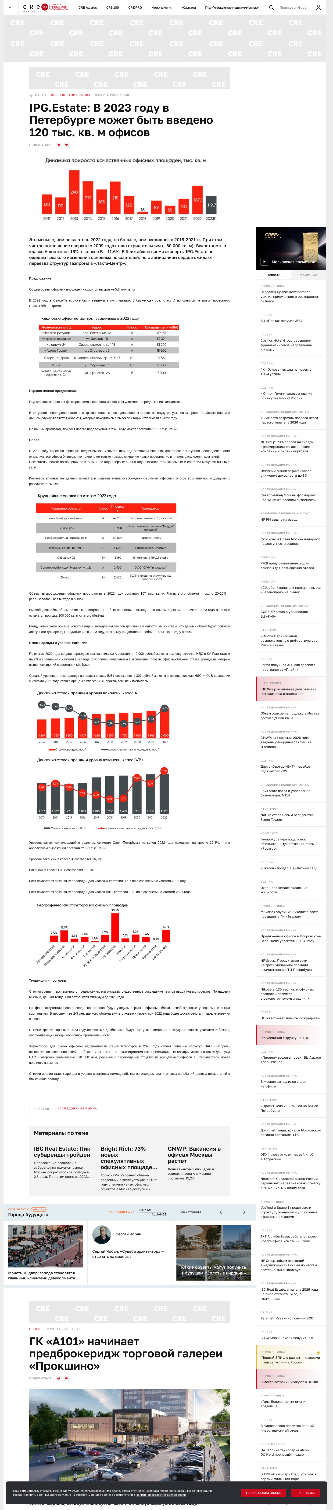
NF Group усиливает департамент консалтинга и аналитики (288, 691)
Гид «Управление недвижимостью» (232, 7)
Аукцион (268, 557)
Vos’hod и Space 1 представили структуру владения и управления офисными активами (289, 1212)
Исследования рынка (279, 436)
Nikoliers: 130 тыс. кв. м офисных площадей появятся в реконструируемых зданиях (287, 993)
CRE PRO (135, 7)
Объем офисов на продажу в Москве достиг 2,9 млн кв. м (290, 715)
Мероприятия (161, 7)
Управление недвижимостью (285, 411)
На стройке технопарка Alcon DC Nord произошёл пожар (285, 1452)
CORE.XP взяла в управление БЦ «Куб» (284, 614)
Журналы (189, 7)
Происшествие (273, 1443)
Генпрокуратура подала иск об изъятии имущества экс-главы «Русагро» (288, 843)
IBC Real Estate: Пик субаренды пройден (62, 1151)
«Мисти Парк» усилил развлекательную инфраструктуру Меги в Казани (289, 640)
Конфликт (269, 833)
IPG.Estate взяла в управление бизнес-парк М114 (285, 792)
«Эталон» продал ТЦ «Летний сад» (289, 868)
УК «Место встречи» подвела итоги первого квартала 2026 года (289, 420)
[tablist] (291, 275)
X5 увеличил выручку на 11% (284, 1038)
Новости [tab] (273, 274)
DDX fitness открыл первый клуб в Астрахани (287, 1156)
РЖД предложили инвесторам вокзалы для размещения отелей (287, 565)
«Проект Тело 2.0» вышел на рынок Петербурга (289, 1108)
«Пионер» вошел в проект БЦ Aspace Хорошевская (291, 1059)
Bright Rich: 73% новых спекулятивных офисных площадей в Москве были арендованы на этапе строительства (128, 1157)
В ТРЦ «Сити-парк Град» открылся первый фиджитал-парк (289, 1476)
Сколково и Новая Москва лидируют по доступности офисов (290, 541)
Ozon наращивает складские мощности (284, 890)
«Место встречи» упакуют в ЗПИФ (289, 1382)
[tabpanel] (291, 895)
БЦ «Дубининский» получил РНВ (287, 1338)
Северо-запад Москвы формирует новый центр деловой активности (288, 497)
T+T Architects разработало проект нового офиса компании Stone (289, 1238)
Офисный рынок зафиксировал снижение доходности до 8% (286, 473)
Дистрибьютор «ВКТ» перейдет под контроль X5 (286, 768)
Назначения (271, 683)
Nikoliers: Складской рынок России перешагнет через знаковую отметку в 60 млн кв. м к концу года (291, 1183)
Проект (267, 314)
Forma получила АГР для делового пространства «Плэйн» (288, 667)
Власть (266, 1011)
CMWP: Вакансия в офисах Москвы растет (194, 1154)
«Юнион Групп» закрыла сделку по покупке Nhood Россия (286, 395)
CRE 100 (112, 7)
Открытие (269, 629)
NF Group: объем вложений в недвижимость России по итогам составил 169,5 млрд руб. (289, 1265)
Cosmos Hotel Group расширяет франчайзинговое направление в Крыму (286, 344)
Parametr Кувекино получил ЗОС (287, 1318)
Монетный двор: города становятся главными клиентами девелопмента (41, 1275)
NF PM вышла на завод (279, 519)
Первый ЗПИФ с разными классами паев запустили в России (290, 1359)
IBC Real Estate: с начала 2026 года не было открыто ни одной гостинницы (289, 1293)
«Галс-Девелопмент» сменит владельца (284, 1404)
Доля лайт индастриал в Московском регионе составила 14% (291, 1132)
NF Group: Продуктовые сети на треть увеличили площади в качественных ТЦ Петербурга (286, 965)
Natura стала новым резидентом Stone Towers (287, 817)
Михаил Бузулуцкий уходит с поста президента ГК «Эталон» (290, 914)
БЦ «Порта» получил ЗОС (281, 321)
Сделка (267, 363)
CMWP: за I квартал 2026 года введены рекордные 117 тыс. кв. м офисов (286, 742)
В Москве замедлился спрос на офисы (283, 1083)
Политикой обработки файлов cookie (161, 1494)
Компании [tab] (308, 274)
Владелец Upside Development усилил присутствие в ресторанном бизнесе (290, 296)
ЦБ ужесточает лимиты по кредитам (290, 1018)
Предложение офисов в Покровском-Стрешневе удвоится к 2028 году (291, 938)
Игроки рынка (272, 285)
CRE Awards (88, 7)
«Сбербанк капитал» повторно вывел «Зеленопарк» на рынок (291, 590)
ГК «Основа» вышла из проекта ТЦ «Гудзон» (286, 371)
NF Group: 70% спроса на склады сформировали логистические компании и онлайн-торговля (287, 446)
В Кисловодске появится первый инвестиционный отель (287, 1428)
